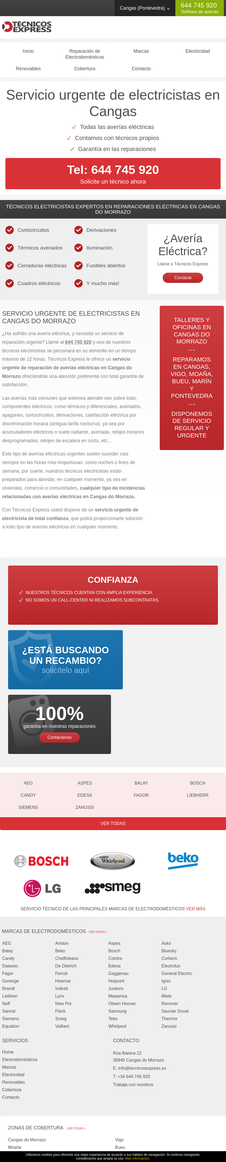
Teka (112, 960)
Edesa (85, 737)
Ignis (166, 922)
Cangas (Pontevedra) (142, 8)
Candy (28, 737)
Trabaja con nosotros (133, 1026)
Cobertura (84, 70)
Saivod (8, 952)
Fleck (60, 952)
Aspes (85, 724)
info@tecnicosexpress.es (142, 1010)
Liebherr (197, 737)
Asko (166, 885)
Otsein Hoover (122, 945)
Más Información (137, 1158)
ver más (196, 850)
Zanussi (84, 749)
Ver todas (113, 765)
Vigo (119, 1081)
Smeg (61, 960)
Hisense (63, 922)
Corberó (169, 900)
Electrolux (170, 907)
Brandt (8, 930)
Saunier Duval (175, 952)
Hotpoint (116, 922)
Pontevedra (126, 1096)
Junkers (115, 930)
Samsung (117, 952)
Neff (6, 945)
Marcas (141, 53)
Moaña (14, 1089)
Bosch (198, 724)
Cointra (115, 900)
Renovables (28, 70)
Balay (141, 724)
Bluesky (168, 892)
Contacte (183, 280)
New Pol (63, 945)
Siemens (28, 749)
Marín (13, 1096)
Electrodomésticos (19, 1001)
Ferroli (61, 915)
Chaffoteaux (66, 900)
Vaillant (62, 968)
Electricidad (198, 53)
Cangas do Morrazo (27, 1081)
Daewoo (10, 907)
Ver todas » (98, 873)
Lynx (59, 937)
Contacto (141, 70)
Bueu (120, 1089)
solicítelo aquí (59, 667)
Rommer (169, 945)
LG (164, 930)
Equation (10, 968)
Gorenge (10, 922)
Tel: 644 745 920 (113, 172)
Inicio (28, 53)
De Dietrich (66, 907)
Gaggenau (118, 915)
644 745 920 (199, 5)
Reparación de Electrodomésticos (84, 56)
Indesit (61, 930)
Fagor (141, 737)
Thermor (169, 960)
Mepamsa (117, 937)
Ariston (62, 885)
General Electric (176, 915)
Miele (166, 937)
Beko (60, 892)
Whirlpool (117, 968)
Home (8, 993)
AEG (28, 724)
